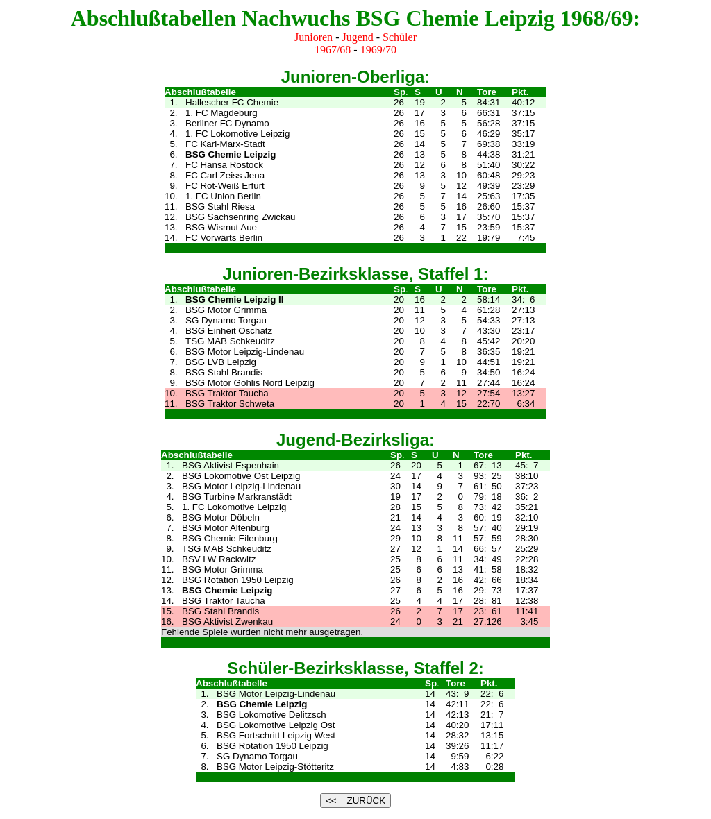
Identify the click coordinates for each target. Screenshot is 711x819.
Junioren (313, 37)
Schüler (400, 37)
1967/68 (333, 50)
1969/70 (378, 50)
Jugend (357, 37)
